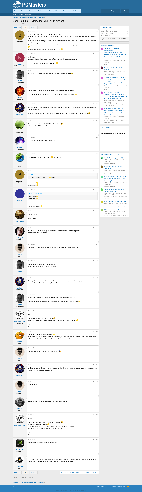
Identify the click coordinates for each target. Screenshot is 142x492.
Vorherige (18, 27)
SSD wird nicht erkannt (111, 210)
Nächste (33, 27)
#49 (97, 439)
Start (124, 486)
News (16, 11)
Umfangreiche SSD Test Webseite (115, 201)
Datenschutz (105, 486)
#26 (97, 31)
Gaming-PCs (53, 11)
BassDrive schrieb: (34, 193)
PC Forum (63, 11)
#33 (97, 154)
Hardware (32, 11)
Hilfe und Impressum (116, 486)
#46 (97, 381)
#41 (97, 294)
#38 (97, 244)
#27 (97, 53)
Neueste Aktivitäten (18, 14)
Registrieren (28, 14)
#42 (97, 311)
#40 (97, 277)
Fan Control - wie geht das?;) (113, 158)
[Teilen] (93, 31)
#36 (97, 210)
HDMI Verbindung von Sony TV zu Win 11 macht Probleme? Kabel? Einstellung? (115, 179)
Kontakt (98, 486)
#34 (97, 170)
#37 (97, 227)
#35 (97, 189)
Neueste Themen (107, 45)
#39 (97, 260)
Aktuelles (75, 11)
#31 (97, 120)
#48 (97, 414)
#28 (97, 70)
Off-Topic (106, 64)
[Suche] (125, 11)
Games (23, 11)
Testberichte (42, 11)
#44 (97, 348)
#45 (97, 364)
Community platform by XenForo (71, 490)
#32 (97, 137)
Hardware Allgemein (109, 163)
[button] (68, 11)
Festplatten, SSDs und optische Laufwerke (116, 207)
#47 (97, 398)
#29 (97, 87)
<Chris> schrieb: (33, 174)
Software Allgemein (109, 74)
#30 (97, 104)
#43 (97, 331)
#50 (97, 456)
